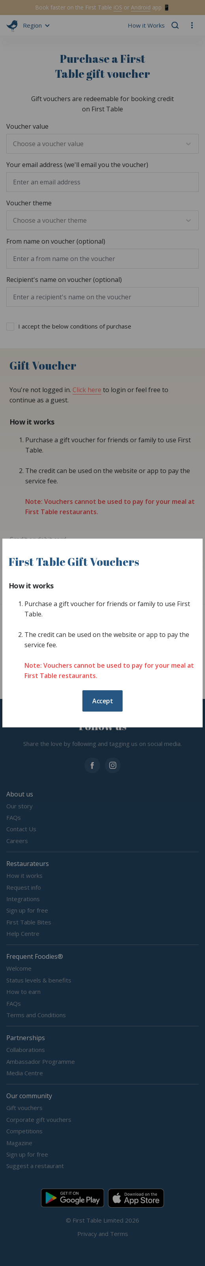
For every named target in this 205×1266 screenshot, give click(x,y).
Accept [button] (102, 701)
